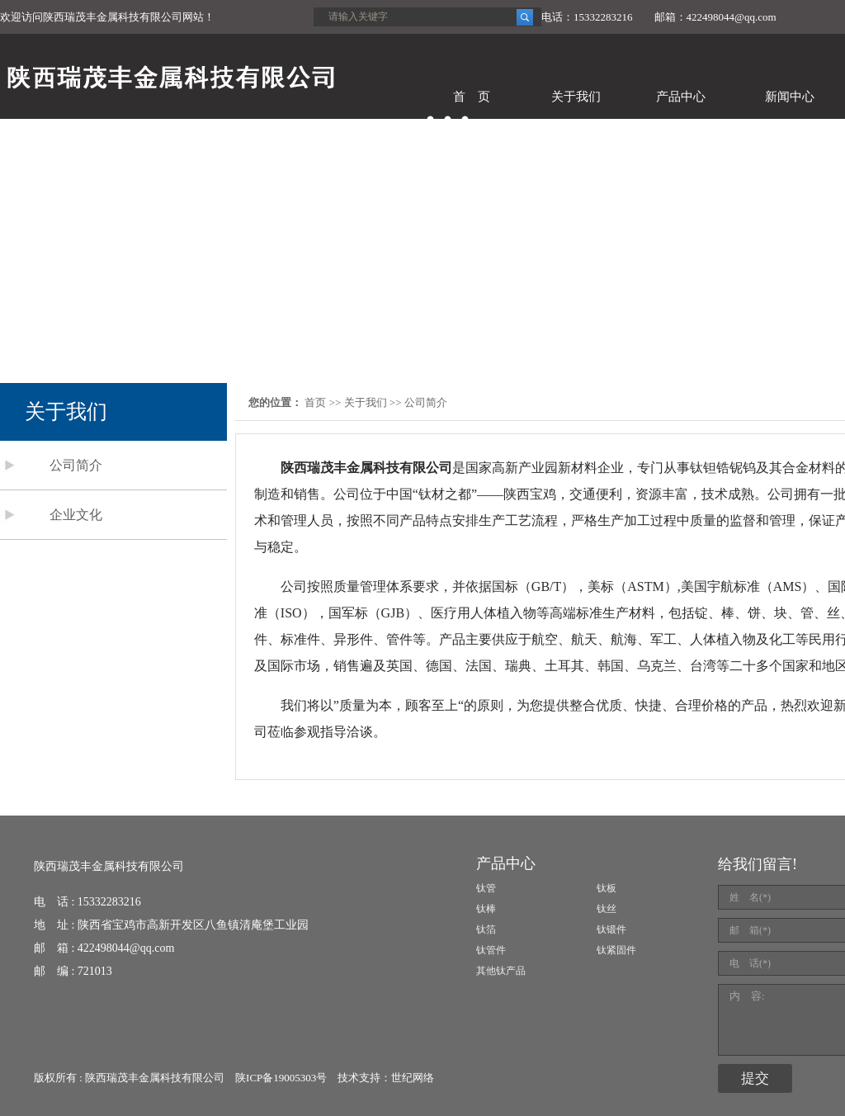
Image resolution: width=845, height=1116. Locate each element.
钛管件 (491, 950)
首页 (315, 402)
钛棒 (486, 909)
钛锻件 (611, 929)
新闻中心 (789, 96)
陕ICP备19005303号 (281, 1077)
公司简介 (76, 465)
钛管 (486, 888)
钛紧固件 (616, 950)
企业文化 (76, 515)
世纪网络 (412, 1077)
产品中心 (681, 96)
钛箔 (486, 929)
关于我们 (576, 96)
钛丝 (606, 909)
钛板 (606, 888)
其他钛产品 (501, 970)
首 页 (471, 96)
